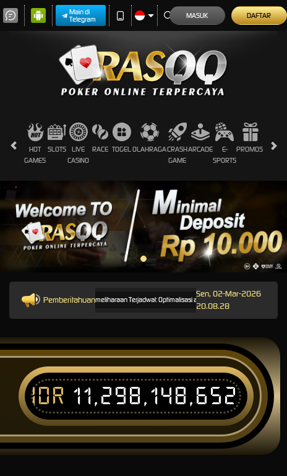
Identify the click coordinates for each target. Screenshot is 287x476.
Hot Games (35, 143)
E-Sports (224, 143)
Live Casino (78, 143)
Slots (57, 138)
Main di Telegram (79, 15)
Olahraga (149, 138)
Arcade (200, 138)
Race (100, 138)
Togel (121, 138)
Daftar (259, 15)
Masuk (197, 15)
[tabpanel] (143, 226)
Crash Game (177, 143)
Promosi (250, 138)
